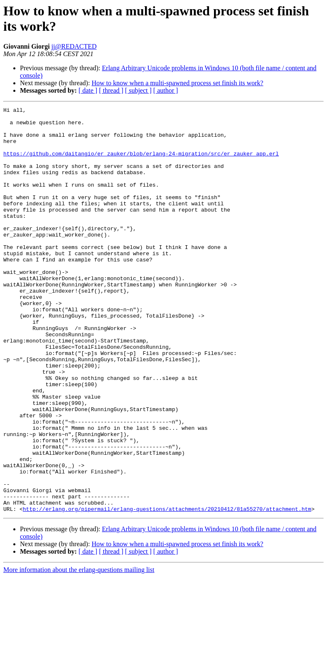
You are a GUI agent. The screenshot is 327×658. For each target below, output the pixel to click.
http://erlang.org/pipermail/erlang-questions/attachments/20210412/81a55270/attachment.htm (167, 590)
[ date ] (88, 90)
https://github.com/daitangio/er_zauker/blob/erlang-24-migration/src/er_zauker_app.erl (141, 163)
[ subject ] (138, 90)
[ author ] (165, 90)
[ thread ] (111, 90)
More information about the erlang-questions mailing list (78, 650)
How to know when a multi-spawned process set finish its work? (177, 82)
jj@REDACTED (74, 46)
